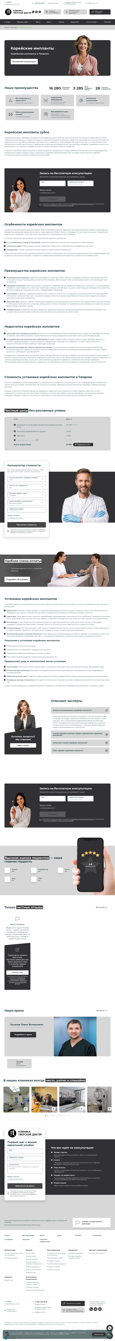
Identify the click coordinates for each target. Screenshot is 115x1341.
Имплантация (9, 1250)
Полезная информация (45, 1240)
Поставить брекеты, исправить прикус (75, 1257)
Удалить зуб (8, 1280)
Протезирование (53, 1250)
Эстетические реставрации (56, 1264)
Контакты (108, 22)
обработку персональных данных (82, 204)
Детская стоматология (33, 1269)
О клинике (8, 1239)
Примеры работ (22, 22)
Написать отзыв (17, 972)
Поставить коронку (53, 1269)
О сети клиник (91, 22)
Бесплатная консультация (24, 62)
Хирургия (8, 1277)
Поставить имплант (11, 1258)
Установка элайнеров (75, 1253)
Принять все (99, 1334)
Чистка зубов (30, 1253)
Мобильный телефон (76, 182)
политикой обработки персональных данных (58, 205)
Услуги (7, 22)
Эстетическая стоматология (31, 1278)
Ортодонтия (73, 1250)
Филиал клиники (45, 190)
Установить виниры (53, 1261)
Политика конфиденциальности (97, 1330)
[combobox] (9, 480)
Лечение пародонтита (33, 1267)
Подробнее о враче (23, 1035)
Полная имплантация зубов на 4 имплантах (13, 1254)
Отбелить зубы (31, 1272)
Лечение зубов (31, 1256)
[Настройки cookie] (108, 1334)
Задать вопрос (23, 745)
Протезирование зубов (55, 1258)
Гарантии (25, 1239)
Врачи (38, 22)
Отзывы (61, 22)
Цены (49, 22)
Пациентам (74, 22)
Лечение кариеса (32, 1259)
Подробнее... (12, 1336)
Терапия (29, 1250)
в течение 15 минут (93, 177)
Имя (42, 182)
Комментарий (14, 1164)
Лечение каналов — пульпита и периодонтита (34, 1263)
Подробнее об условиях (17, 579)
